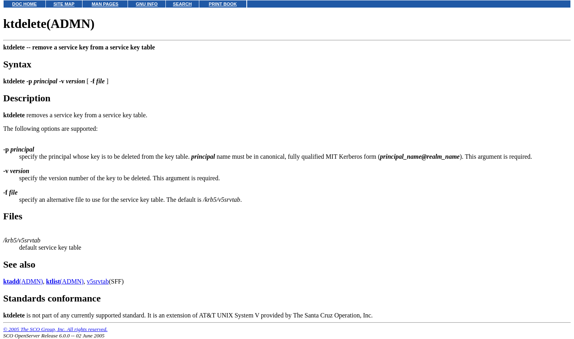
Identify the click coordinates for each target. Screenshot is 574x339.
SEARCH (182, 4)
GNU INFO (147, 4)
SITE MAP (64, 4)
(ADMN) (23, 281)
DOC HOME (24, 4)
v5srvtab (98, 281)
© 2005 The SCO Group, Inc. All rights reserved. (55, 329)
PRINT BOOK (223, 4)
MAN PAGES (105, 4)
